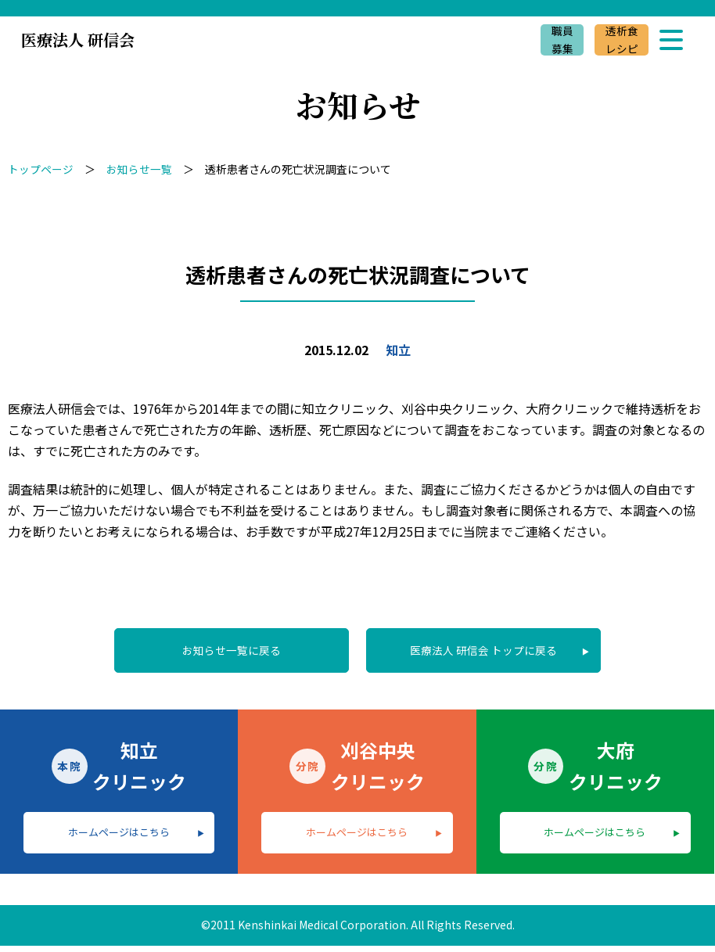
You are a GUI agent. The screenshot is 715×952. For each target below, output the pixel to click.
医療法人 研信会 (78, 39)
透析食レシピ (621, 40)
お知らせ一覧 (139, 169)
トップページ (41, 169)
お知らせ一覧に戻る (229, 651)
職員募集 (561, 40)
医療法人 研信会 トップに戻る (485, 651)
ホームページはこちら (119, 836)
